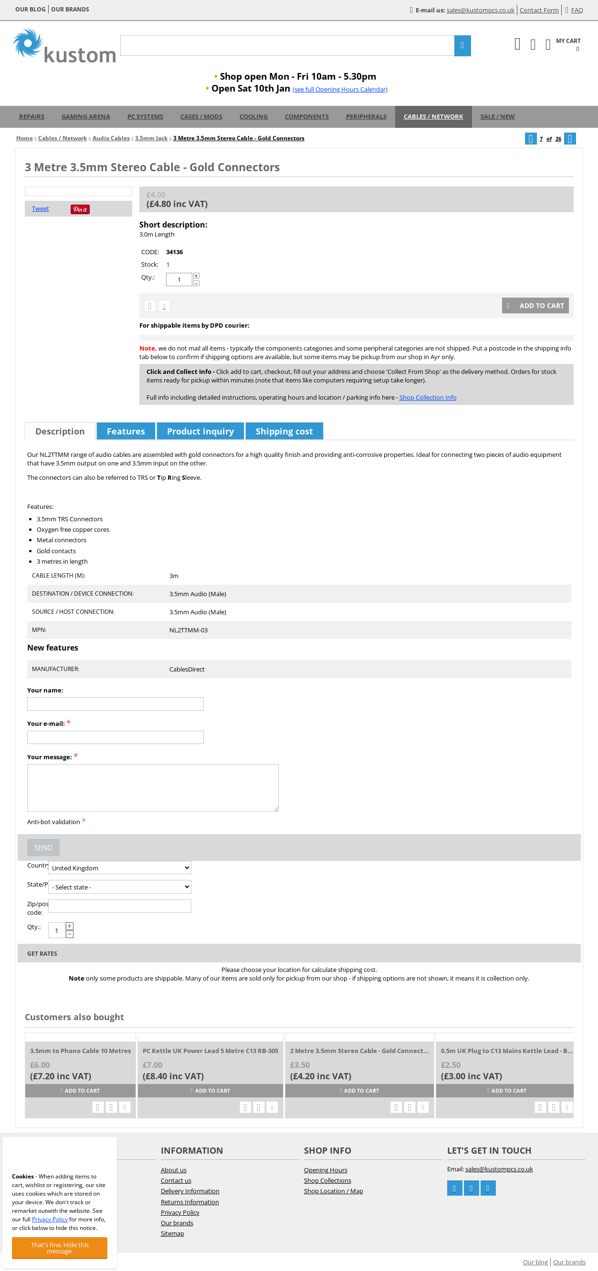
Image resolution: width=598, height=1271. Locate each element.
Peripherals (366, 116)
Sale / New (498, 116)
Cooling (254, 116)
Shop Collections (327, 1180)
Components (307, 116)
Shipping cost (284, 431)
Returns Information (190, 1202)
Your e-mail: (46, 723)
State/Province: (37, 884)
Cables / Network (433, 116)
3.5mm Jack (151, 138)
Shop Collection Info (428, 397)
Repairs (31, 116)
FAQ (574, 10)
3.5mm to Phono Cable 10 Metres (80, 1050)
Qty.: (148, 277)
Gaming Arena (86, 116)
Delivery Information (190, 1191)
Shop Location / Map (333, 1191)
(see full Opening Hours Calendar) (340, 89)
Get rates (42, 954)
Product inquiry (200, 431)
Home (24, 138)
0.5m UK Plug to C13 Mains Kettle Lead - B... (507, 1050)
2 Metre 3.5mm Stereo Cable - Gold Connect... (359, 1050)
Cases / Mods (201, 116)
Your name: (45, 690)
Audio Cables (111, 138)
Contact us (176, 1180)
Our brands (70, 9)
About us (174, 1170)
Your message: (49, 757)
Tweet (40, 208)
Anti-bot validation (53, 821)
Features (126, 431)
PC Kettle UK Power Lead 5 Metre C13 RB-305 (210, 1050)
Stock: (149, 264)
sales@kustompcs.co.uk (480, 10)
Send (43, 847)
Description (60, 431)
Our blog (30, 9)
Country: (37, 865)
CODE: (150, 252)
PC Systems (145, 116)
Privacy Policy (180, 1212)
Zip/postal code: (37, 908)
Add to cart (535, 305)
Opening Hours (325, 1170)
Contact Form (539, 10)
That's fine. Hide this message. (60, 1247)
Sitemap (172, 1233)
